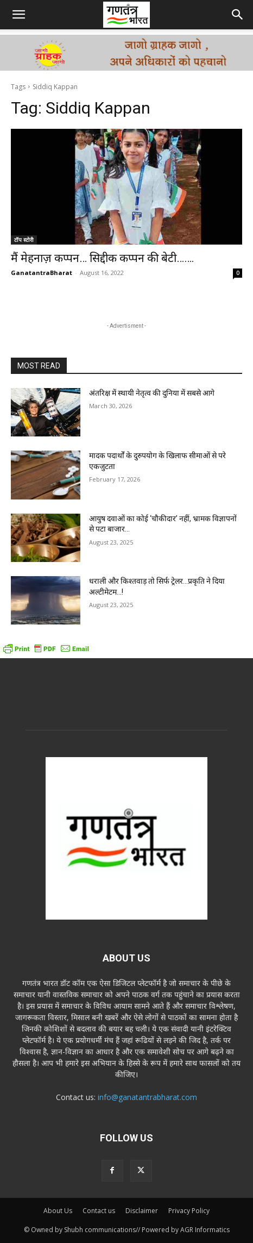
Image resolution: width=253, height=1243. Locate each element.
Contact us (99, 1210)
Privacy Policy (189, 1210)
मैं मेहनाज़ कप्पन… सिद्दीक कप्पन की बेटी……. (102, 258)
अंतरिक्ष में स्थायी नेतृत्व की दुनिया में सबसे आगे (151, 393)
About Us (57, 1210)
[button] (18, 14)
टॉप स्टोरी (24, 239)
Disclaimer (141, 1210)
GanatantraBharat (41, 272)
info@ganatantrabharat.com (147, 1097)
